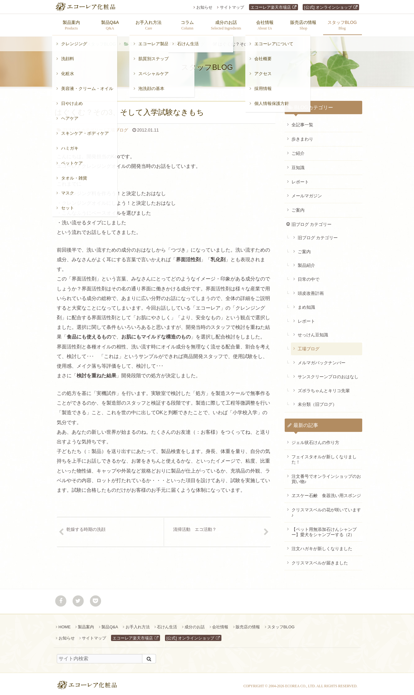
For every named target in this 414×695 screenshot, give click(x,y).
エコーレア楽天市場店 (271, 7)
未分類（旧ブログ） (317, 401)
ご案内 (298, 206)
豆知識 (298, 164)
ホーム (66, 41)
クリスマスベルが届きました (320, 559)
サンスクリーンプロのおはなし (328, 373)
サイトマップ (232, 7)
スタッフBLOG (101, 41)
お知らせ (204, 7)
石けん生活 (167, 623)
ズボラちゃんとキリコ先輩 (324, 387)
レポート (300, 178)
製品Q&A (109, 623)
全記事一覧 (302, 121)
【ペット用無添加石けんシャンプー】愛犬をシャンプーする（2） (324, 529)
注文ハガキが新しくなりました (322, 545)
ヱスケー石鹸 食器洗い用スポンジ (326, 492)
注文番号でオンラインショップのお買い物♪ (326, 476)
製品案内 (86, 623)
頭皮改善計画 (311, 290)
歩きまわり (302, 135)
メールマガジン (307, 192)
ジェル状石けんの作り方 (315, 439)
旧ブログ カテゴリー (150, 41)
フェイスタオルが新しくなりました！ (324, 456)
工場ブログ (194, 41)
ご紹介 (298, 150)
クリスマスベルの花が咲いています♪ (326, 509)
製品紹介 (306, 262)
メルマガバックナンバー (321, 359)
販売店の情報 (248, 623)
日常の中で (308, 276)
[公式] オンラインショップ (328, 7)
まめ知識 (306, 304)
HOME (65, 623)
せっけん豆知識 (313, 331)
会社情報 (220, 623)
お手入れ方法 (138, 623)
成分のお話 (195, 623)
